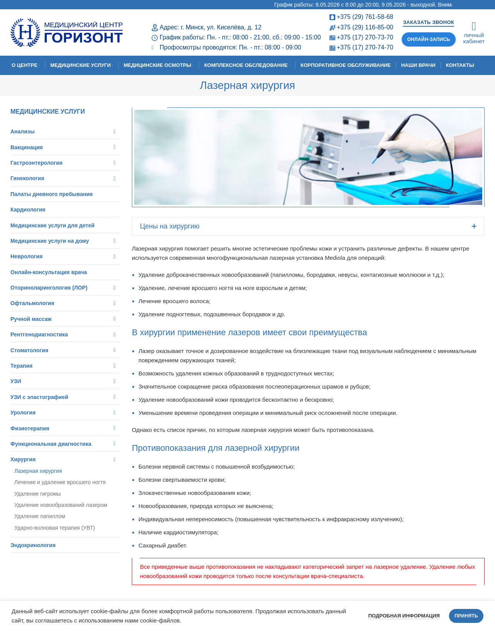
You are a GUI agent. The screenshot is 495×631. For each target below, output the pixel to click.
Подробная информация (404, 616)
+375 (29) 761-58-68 (365, 17)
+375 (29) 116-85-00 (365, 27)
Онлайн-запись (428, 39)
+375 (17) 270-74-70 (365, 47)
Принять (466, 616)
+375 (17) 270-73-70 (365, 37)
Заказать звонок (428, 22)
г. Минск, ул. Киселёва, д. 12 (221, 27)
